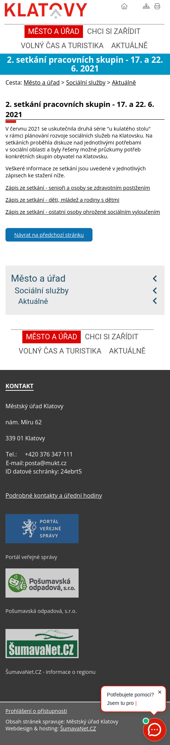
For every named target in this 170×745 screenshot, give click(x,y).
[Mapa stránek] (146, 6)
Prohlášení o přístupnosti (36, 710)
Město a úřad (38, 278)
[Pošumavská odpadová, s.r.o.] (42, 596)
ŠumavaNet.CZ (78, 728)
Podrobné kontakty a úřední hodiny (53, 495)
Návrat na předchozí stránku (49, 234)
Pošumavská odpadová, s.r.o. (41, 610)
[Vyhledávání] (135, 6)
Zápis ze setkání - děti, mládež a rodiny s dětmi (62, 199)
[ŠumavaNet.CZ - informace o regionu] (42, 656)
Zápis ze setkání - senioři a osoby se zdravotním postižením (77, 187)
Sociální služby (42, 290)
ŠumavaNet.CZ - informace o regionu (50, 671)
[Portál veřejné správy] (42, 541)
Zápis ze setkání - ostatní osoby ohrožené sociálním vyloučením (82, 211)
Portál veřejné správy (31, 556)
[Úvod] (124, 6)
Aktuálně (33, 301)
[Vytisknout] (157, 6)
